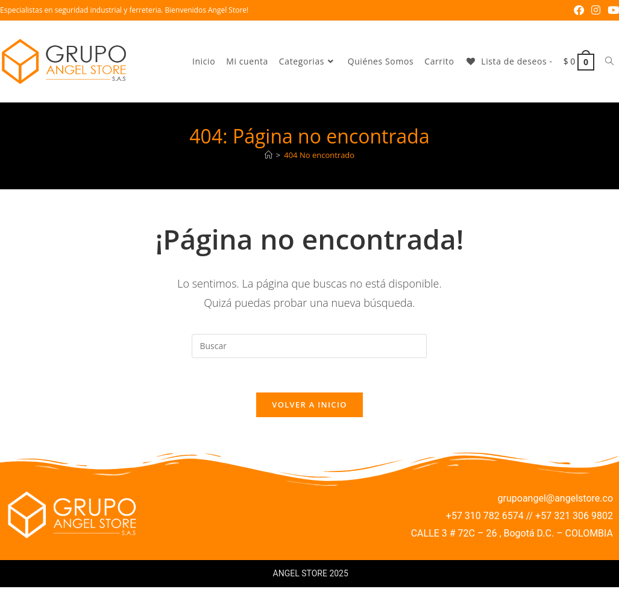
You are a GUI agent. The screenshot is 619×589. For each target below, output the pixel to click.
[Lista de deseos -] (508, 61)
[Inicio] (268, 155)
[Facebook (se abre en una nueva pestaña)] (579, 10)
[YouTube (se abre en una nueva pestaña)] (611, 10)
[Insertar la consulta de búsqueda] (309, 346)
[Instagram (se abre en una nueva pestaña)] (596, 10)
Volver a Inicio (309, 407)
